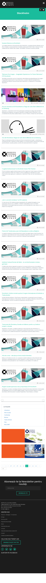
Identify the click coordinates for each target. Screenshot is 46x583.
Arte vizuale (7, 412)
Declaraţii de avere (5, 526)
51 (26, 466)
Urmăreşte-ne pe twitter (11, 542)
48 (17, 466)
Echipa (2, 517)
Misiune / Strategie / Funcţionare (9, 514)
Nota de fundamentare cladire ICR (9, 530)
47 (14, 466)
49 (20, 466)
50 (23, 466)
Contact (3, 533)
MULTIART (7, 424)
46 (11, 466)
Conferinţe (7, 415)
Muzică (6, 417)
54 (36, 466)
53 (32, 466)
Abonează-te (23, 493)
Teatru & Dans (8, 419)
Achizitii (3, 528)
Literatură (7, 410)
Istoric (2, 524)
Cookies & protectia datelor (7, 535)
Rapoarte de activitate (6, 521)
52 (29, 466)
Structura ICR (4, 519)
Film (5, 422)
